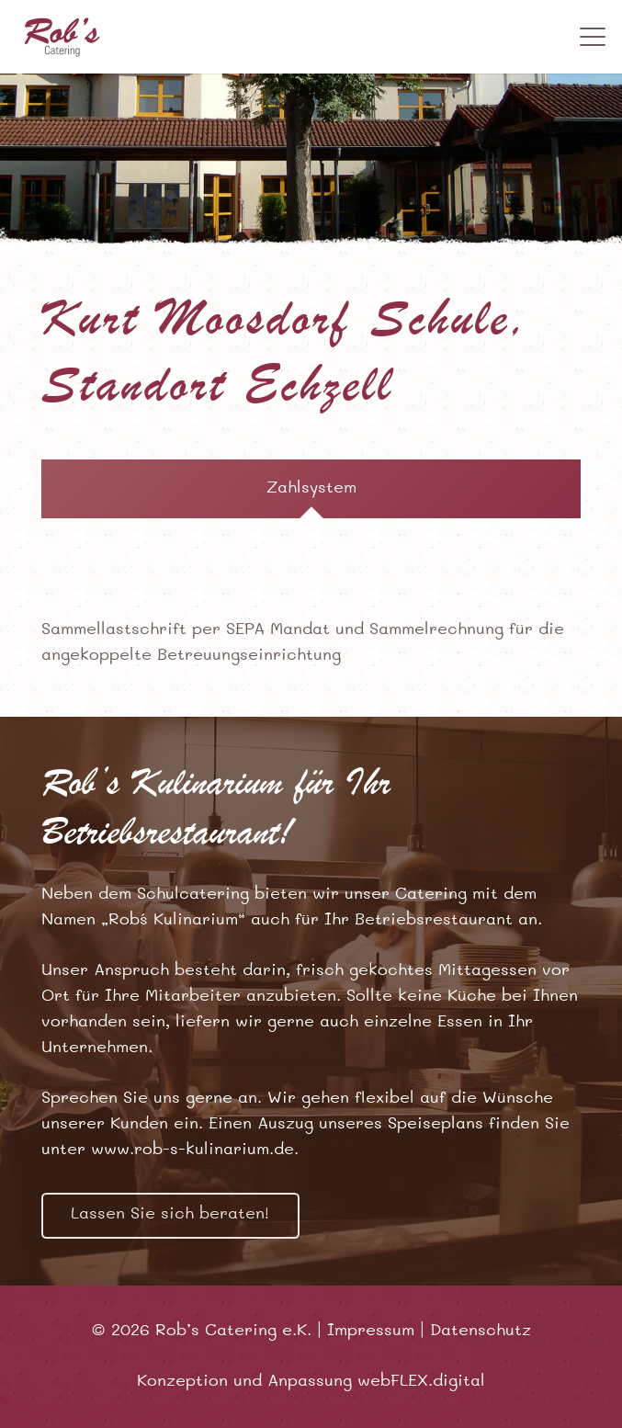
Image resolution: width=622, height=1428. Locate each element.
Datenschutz (480, 1331)
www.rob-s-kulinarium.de (192, 1150)
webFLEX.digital (421, 1382)
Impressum (370, 1331)
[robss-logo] (62, 37)
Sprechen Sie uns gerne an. (151, 1099)
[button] (593, 37)
